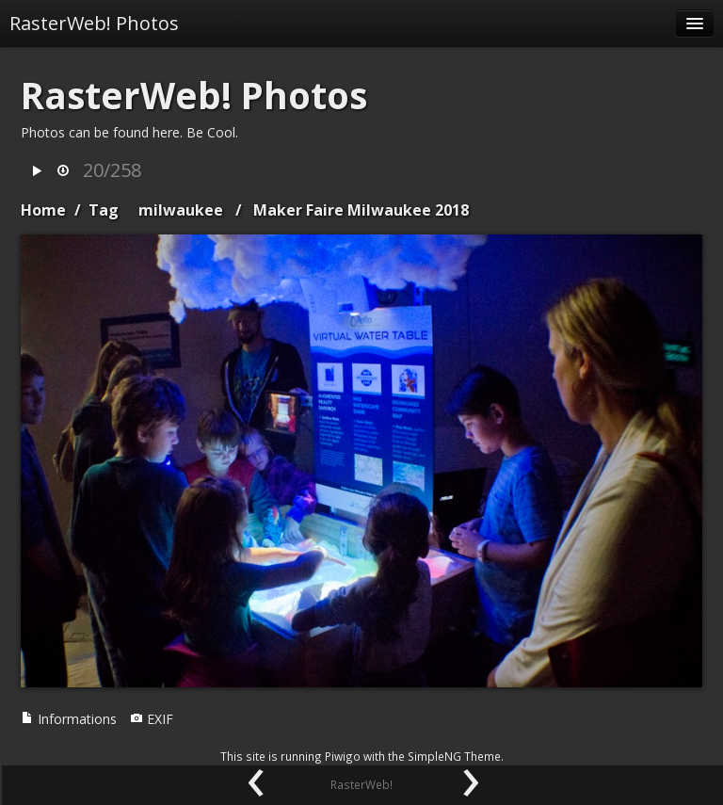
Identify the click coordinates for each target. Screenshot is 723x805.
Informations (69, 719)
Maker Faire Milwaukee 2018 (361, 210)
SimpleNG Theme (454, 756)
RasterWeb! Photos (94, 23)
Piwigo (343, 756)
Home (43, 210)
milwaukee (180, 210)
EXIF (151, 719)
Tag (103, 210)
